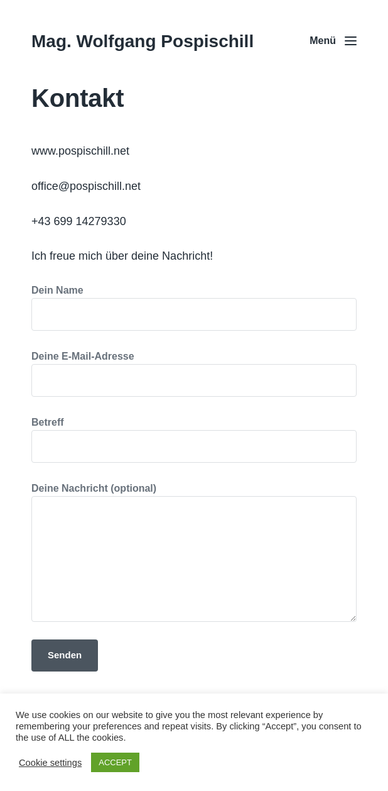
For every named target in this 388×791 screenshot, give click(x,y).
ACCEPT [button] (115, 762)
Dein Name (194, 308)
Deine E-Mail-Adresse (194, 374)
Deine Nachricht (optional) (194, 552)
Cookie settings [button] (50, 763)
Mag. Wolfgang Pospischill (142, 41)
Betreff (194, 440)
